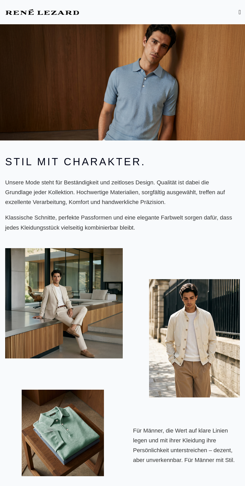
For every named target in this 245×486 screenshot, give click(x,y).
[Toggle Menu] (240, 12)
